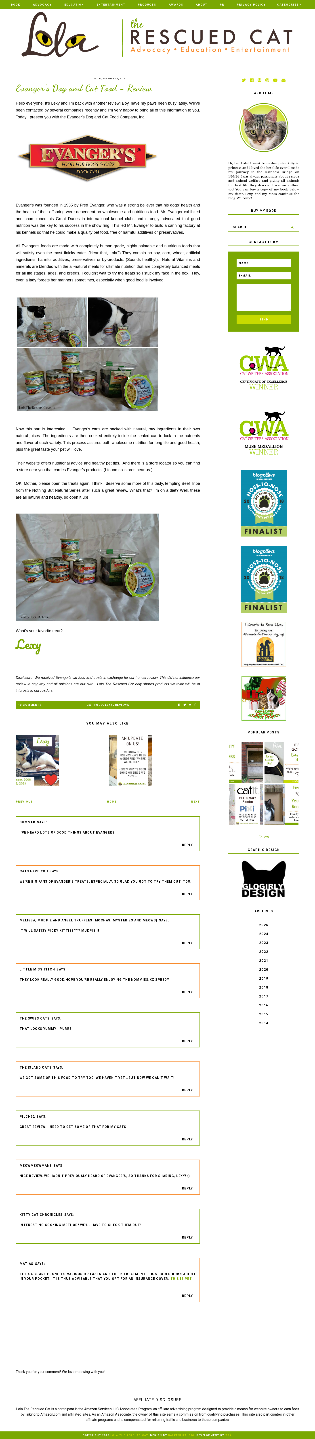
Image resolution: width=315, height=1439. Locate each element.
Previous (24, 801)
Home (112, 801)
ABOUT (201, 4)
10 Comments (30, 704)
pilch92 (27, 1116)
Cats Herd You (34, 871)
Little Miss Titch (37, 969)
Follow (263, 837)
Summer (28, 822)
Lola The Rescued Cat (129, 1435)
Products (147, 4)
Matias (27, 1264)
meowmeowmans (36, 1165)
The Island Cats (36, 1067)
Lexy (109, 704)
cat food (95, 704)
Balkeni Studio (181, 1435)
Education (74, 4)
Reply (187, 845)
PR (222, 4)
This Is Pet (181, 1278)
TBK (228, 1435)
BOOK (15, 4)
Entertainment (111, 4)
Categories (288, 4)
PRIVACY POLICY (251, 4)
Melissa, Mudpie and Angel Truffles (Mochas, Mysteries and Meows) (89, 920)
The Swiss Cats (35, 1018)
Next (195, 801)
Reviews (122, 704)
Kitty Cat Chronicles (41, 1214)
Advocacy (42, 4)
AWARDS (176, 4)
